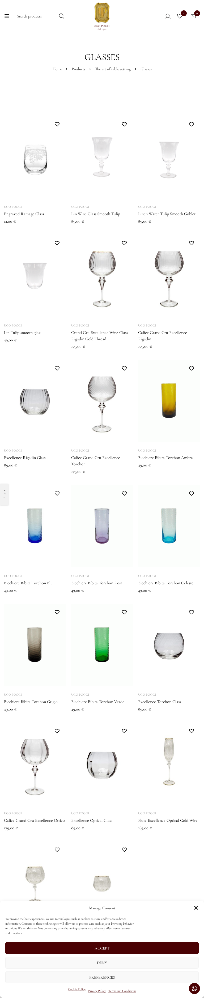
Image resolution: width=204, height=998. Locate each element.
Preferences (102, 977)
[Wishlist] (179, 16)
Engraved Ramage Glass (24, 214)
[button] (196, 908)
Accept (102, 948)
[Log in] (164, 16)
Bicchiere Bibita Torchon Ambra (165, 457)
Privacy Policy (97, 991)
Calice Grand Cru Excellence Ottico (34, 820)
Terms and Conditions (122, 991)
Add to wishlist (57, 124)
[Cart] (193, 16)
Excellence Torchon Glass (159, 701)
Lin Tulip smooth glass (22, 332)
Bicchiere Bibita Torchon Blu (28, 583)
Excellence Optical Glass (91, 820)
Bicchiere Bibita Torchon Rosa (96, 583)
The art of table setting (113, 69)
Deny (102, 962)
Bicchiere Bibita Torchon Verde (97, 701)
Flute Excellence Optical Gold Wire (168, 820)
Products (78, 69)
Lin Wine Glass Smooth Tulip (95, 214)
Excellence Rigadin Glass (24, 457)
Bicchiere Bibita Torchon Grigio (31, 701)
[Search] (61, 16)
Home (57, 69)
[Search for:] (40, 16)
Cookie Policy (77, 989)
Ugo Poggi (13, 207)
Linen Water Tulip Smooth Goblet (167, 214)
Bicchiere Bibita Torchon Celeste (165, 583)
